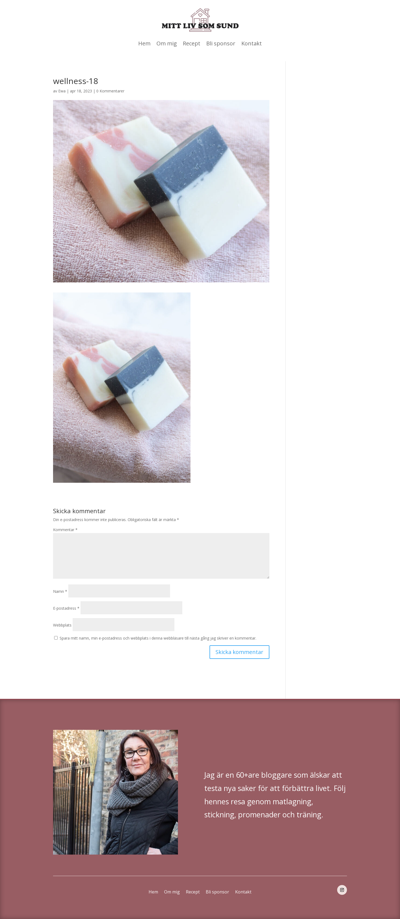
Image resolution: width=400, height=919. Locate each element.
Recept (191, 43)
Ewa (62, 91)
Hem (144, 43)
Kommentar (65, 529)
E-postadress (66, 608)
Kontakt (251, 43)
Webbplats (62, 625)
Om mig (166, 43)
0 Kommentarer (110, 91)
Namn (60, 591)
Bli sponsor (220, 43)
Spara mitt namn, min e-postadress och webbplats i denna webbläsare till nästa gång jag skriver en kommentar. (158, 638)
